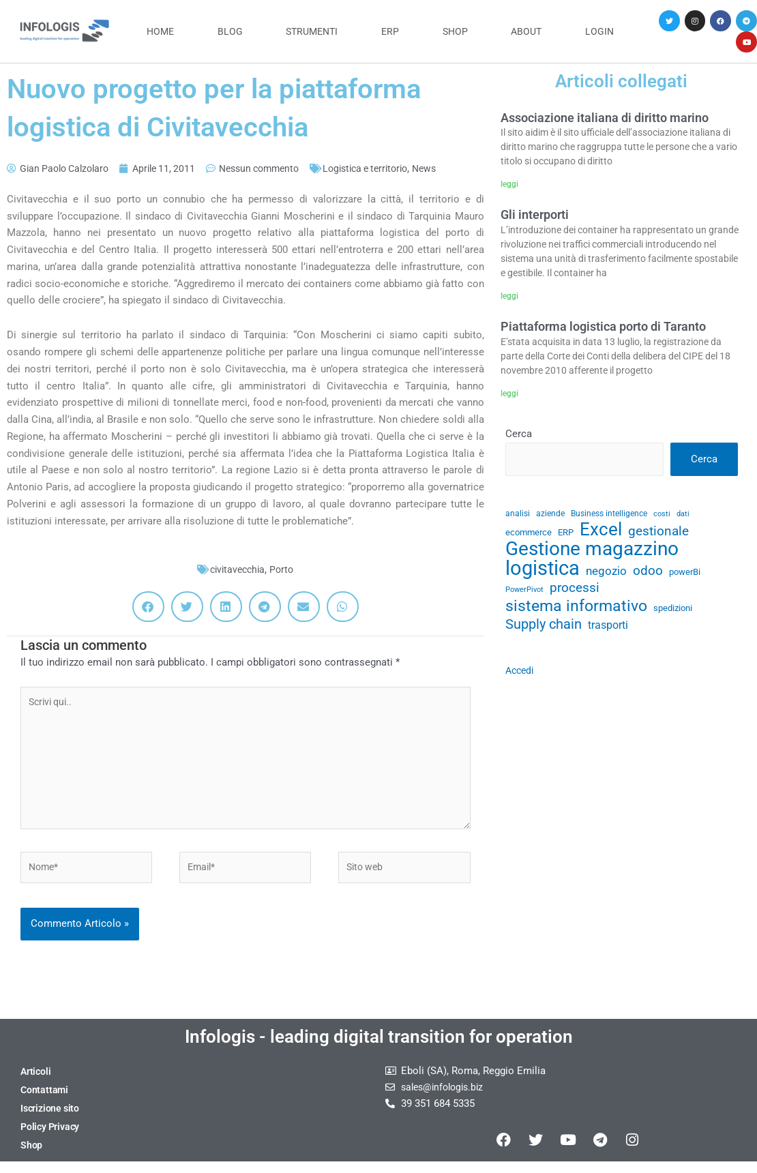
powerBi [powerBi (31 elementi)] (684, 576)
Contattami (45, 1101)
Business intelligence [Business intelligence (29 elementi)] (609, 515)
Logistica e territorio (388, 168)
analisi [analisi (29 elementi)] (517, 515)
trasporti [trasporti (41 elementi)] (608, 632)
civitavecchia (237, 569)
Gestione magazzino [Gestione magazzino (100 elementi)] (592, 553)
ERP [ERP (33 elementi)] (566, 536)
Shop (455, 31)
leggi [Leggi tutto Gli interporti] (509, 296)
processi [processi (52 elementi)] (574, 594)
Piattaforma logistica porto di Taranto (603, 327)
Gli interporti (535, 215)
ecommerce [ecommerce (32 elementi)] (528, 536)
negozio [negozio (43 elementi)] (606, 575)
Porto (284, 569)
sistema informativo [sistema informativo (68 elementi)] (576, 612)
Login (599, 31)
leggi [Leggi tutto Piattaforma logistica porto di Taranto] (509, 393)
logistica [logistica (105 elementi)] (542, 573)
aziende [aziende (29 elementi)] (550, 515)
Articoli (36, 1082)
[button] (148, 606)
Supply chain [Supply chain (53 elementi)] (543, 632)
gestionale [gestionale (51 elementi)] (658, 534)
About (526, 31)
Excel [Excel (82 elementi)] (601, 532)
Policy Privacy (51, 1137)
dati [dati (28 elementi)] (683, 515)
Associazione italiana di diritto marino (605, 117)
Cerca (518, 434)
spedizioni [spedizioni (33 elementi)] (672, 615)
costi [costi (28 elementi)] (661, 515)
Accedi (521, 678)
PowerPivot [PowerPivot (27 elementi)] (524, 595)
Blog (230, 31)
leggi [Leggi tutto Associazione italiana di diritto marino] (509, 184)
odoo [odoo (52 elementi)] (648, 575)
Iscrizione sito (51, 1119)
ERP (390, 31)
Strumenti (312, 31)
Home (160, 31)
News (453, 168)
